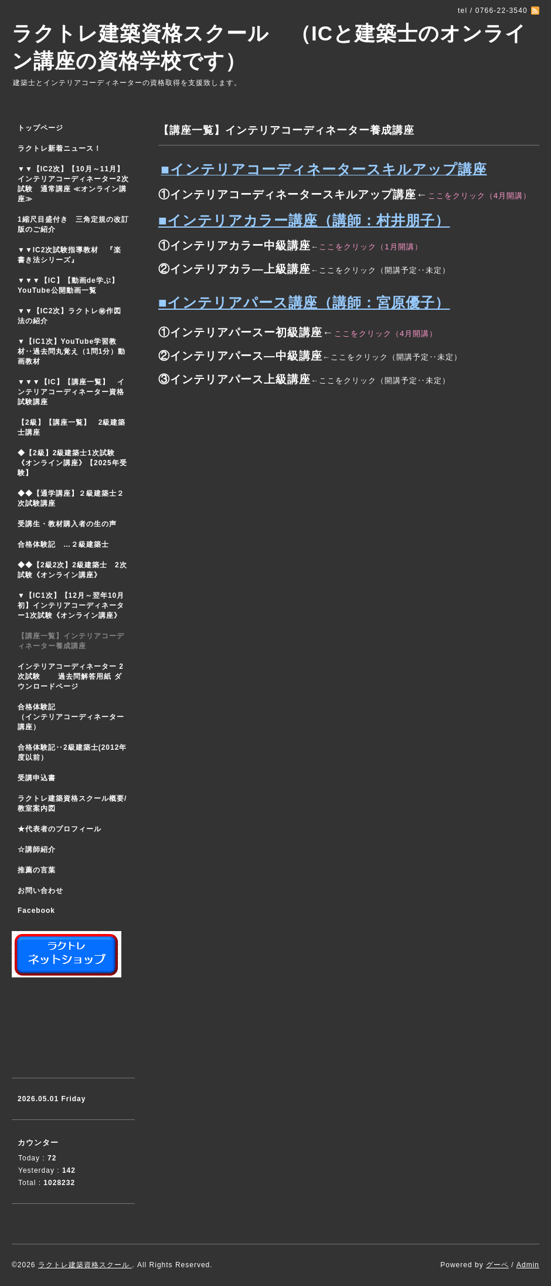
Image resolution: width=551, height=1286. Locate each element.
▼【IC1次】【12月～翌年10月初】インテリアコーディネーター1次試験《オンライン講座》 (76, 605)
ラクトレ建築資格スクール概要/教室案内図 (72, 803)
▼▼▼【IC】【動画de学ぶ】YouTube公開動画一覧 (68, 285)
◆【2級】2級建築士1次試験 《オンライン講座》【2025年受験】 (72, 463)
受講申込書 (37, 778)
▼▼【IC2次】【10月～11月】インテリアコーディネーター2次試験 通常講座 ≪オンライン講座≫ (73, 184)
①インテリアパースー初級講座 (240, 332)
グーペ (497, 1265)
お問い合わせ (40, 890)
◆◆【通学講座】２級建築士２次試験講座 (71, 498)
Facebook (36, 910)
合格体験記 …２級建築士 (67, 544)
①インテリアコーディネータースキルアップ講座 (287, 194)
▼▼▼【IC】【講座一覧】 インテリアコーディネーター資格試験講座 (71, 392)
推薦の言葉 (37, 870)
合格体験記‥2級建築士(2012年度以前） (72, 752)
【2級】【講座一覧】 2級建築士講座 (71, 427)
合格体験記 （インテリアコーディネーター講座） (76, 717)
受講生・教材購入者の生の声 (67, 524)
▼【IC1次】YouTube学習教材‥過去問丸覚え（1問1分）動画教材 (71, 351)
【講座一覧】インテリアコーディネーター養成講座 (71, 641)
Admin (527, 1265)
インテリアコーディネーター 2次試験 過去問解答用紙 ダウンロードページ (71, 676)
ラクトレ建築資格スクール (85, 1265)
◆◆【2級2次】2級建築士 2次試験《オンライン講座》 (72, 570)
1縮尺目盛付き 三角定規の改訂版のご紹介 (73, 224)
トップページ (40, 128)
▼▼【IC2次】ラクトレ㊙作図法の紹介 (69, 316)
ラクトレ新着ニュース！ (59, 148)
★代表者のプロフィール (59, 829)
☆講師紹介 (37, 849)
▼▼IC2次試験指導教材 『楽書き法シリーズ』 (69, 255)
